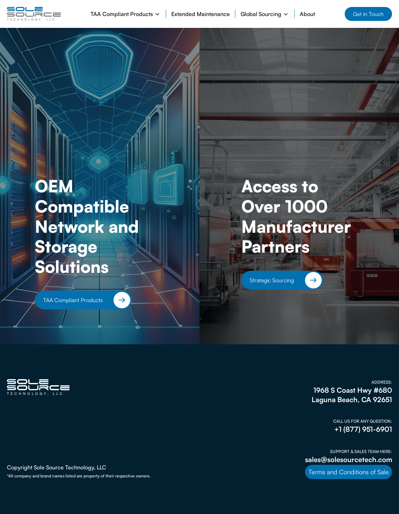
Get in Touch (368, 13)
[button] (126, 14)
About (307, 13)
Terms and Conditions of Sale (348, 472)
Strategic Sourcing (272, 280)
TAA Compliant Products (73, 300)
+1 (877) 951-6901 (363, 429)
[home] (34, 14)
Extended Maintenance (200, 13)
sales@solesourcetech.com (348, 459)
